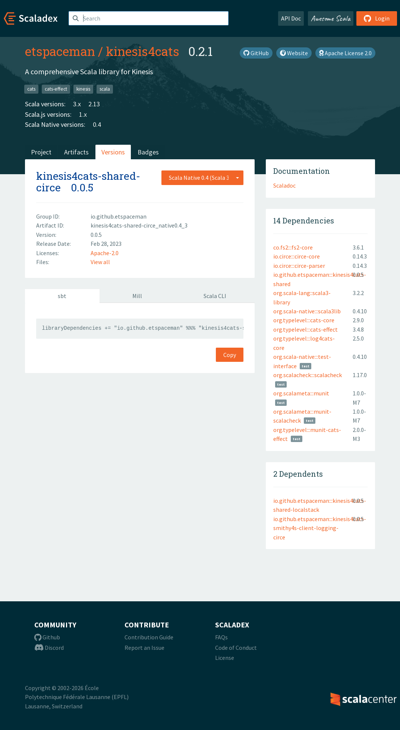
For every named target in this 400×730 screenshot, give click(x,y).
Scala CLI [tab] (215, 296)
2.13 (94, 104)
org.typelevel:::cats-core (303, 320)
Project (41, 152)
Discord (49, 647)
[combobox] (202, 177)
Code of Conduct (236, 647)
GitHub (256, 53)
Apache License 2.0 (345, 53)
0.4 (97, 124)
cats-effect (56, 89)
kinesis (83, 89)
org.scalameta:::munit (301, 393)
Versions (113, 152)
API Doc (291, 18)
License (224, 657)
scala (105, 89)
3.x (77, 104)
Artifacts (76, 152)
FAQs (221, 637)
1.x (83, 114)
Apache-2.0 (105, 253)
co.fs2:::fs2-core (293, 247)
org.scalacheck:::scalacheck (307, 375)
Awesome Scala (330, 18)
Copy (229, 354)
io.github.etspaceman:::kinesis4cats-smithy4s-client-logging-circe (319, 528)
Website (294, 53)
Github (47, 637)
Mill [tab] (137, 296)
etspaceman (60, 51)
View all (100, 262)
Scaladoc (284, 185)
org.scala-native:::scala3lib (307, 311)
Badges (148, 152)
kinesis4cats (142, 51)
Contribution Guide (149, 637)
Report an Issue (144, 647)
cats (31, 89)
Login (377, 18)
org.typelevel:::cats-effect (305, 329)
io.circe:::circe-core (296, 256)
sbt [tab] (62, 296)
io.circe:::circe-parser (299, 265)
